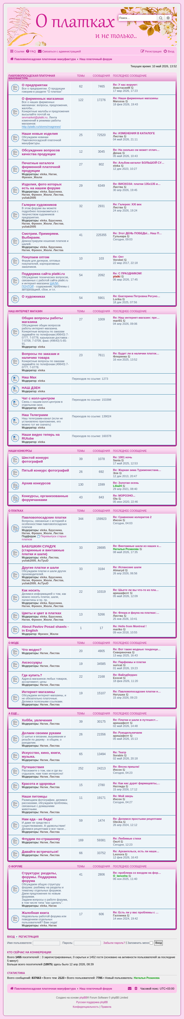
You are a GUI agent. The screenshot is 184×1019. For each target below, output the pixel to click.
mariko (117, 629)
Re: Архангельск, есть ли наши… (136, 851)
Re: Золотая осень (126, 482)
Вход (11, 936)
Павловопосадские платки (44, 517)
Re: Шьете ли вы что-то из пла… (136, 589)
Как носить (31, 590)
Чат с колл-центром (38, 398)
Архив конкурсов (36, 483)
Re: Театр (119, 752)
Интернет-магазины (38, 692)
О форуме (15, 866)
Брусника (55, 191)
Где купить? (32, 675)
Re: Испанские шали (127, 567)
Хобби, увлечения (37, 720)
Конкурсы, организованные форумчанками (45, 498)
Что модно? (32, 650)
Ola (115, 498)
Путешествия (33, 767)
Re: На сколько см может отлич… (136, 149)
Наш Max (29, 377)
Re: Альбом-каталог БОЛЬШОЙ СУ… (138, 162)
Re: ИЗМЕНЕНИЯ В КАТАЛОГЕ (134, 133)
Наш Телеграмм (35, 415)
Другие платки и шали (40, 567)
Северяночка (122, 652)
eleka (43, 174)
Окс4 (116, 841)
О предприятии (34, 85)
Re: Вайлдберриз (125, 674)
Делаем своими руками (41, 733)
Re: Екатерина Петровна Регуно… (136, 296)
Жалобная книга (35, 913)
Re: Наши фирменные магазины (135, 98)
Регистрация (29, 936)
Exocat (117, 677)
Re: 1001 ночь (122, 457)
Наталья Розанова (126, 549)
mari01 (117, 320)
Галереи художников (39, 205)
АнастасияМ (121, 87)
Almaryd (118, 570)
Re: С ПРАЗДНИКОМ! (127, 273)
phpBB (83, 997)
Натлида (119, 786)
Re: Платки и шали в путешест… (135, 719)
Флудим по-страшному (41, 839)
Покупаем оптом (35, 257)
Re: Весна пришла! (126, 766)
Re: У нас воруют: (125, 84)
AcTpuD (43, 560)
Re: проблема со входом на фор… (137, 872)
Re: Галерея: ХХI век (127, 204)
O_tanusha (120, 875)
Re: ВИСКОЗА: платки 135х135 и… (137, 183)
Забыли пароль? (114, 942)
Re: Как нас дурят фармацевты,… (136, 783)
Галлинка (119, 915)
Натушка (119, 694)
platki (116, 276)
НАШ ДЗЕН (31, 388)
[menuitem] (31, 51)
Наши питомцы (34, 796)
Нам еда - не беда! (37, 819)
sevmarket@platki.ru (34, 117)
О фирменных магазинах (43, 98)
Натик (53, 174)
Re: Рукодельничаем (127, 732)
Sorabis (118, 755)
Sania (116, 460)
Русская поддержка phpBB (92, 1002)
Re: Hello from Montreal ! (130, 626)
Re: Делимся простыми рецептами (137, 818)
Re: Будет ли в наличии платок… (136, 353)
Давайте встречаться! (40, 852)
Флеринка (120, 356)
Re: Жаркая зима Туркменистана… (137, 470)
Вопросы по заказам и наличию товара (40, 356)
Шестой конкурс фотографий (35, 459)
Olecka (117, 821)
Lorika (117, 299)
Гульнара (119, 236)
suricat (117, 665)
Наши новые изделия (40, 134)
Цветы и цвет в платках (41, 613)
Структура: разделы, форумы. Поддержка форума (39, 877)
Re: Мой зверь (123, 796)
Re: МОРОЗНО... (124, 495)
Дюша (117, 152)
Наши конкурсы (20, 451)
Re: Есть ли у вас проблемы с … (136, 912)
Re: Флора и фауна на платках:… (136, 612)
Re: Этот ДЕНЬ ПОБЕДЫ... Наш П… (137, 233)
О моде (13, 643)
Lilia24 (117, 485)
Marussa (119, 101)
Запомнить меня (140, 942)
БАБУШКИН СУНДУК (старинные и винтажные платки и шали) (43, 550)
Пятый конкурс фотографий (45, 470)
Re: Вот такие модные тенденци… (137, 649)
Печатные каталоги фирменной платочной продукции (41, 167)
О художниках (33, 296)
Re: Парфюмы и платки (129, 662)
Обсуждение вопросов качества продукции (41, 152)
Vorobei (118, 259)
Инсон (117, 520)
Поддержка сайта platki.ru (43, 274)
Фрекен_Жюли (32, 177)
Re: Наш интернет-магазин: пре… (136, 317)
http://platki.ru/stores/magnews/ (41, 126)
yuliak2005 (29, 197)
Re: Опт (118, 256)
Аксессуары (32, 662)
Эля (115, 473)
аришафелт (121, 593)
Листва (118, 136)
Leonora (118, 854)
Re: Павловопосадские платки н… (137, 691)
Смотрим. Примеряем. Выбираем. (40, 235)
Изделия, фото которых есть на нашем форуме (42, 186)
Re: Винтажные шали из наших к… (137, 545)
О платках (15, 510)
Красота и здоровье (38, 784)
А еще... (13, 713)
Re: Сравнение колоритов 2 (132, 517)
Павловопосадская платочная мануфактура (31, 77)
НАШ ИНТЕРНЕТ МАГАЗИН (25, 311)
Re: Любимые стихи (127, 838)
